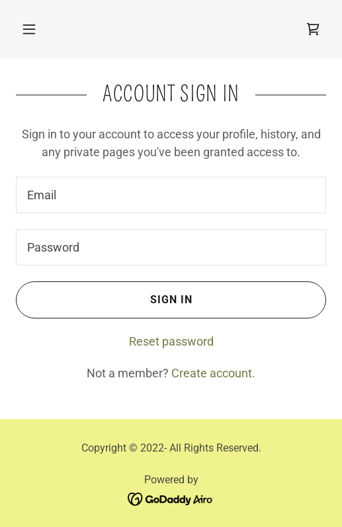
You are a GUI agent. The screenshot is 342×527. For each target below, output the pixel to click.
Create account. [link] (213, 373)
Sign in (104, 299)
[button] (29, 29)
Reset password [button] (171, 341)
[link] (313, 29)
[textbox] (171, 195)
